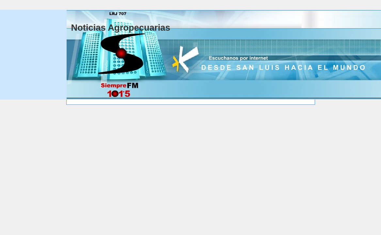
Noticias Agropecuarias (120, 28)
